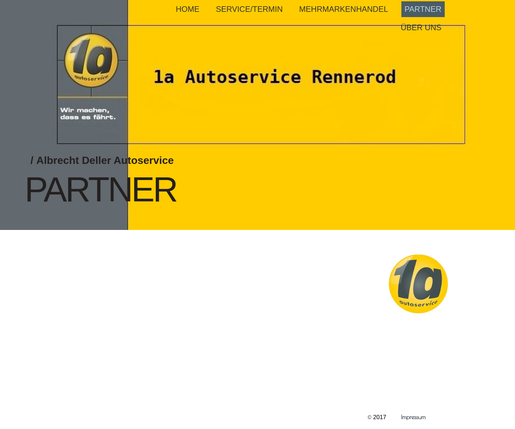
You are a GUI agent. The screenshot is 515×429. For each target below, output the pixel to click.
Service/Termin (249, 9)
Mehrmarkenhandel (343, 9)
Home (187, 9)
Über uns (421, 27)
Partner (423, 9)
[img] (257, 115)
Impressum (414, 417)
